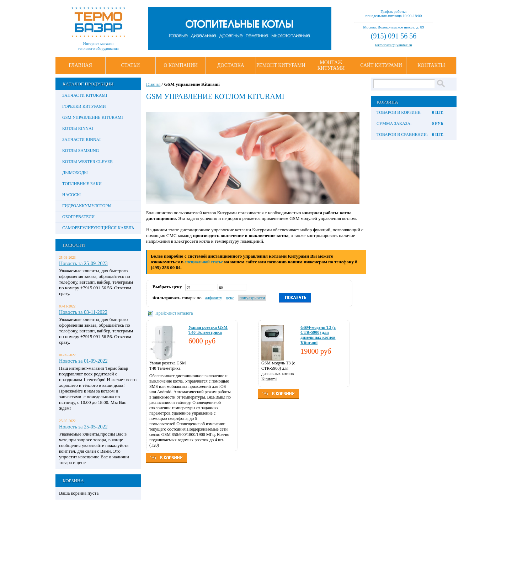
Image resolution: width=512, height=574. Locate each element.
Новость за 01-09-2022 (83, 361)
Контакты (431, 65)
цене (230, 297)
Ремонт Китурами (280, 65)
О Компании (181, 65)
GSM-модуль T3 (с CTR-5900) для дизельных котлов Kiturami (318, 335)
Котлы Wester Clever (87, 161)
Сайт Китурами (381, 65)
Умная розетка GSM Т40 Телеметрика (208, 330)
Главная (80, 65)
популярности (252, 297)
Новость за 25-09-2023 (83, 263)
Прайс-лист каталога (174, 313)
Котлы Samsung (80, 150)
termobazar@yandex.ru (393, 45)
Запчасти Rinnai (81, 139)
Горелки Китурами (84, 106)
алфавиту (213, 297)
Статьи (130, 65)
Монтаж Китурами (331, 65)
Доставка (230, 65)
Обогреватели (78, 216)
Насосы (71, 194)
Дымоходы (75, 172)
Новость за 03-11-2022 (83, 312)
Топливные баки (82, 183)
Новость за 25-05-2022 (83, 427)
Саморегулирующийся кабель (98, 227)
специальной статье (204, 261)
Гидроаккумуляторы (87, 205)
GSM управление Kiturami (92, 117)
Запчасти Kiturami (84, 95)
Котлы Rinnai (77, 128)
